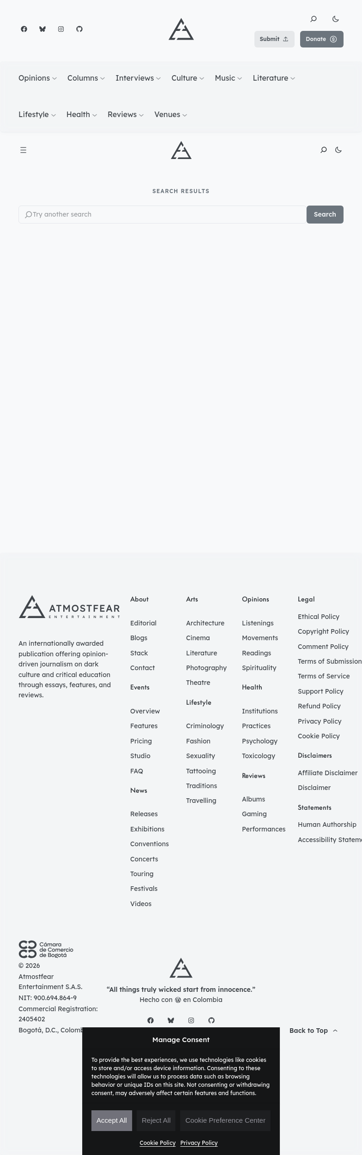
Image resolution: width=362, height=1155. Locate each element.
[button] (313, 19)
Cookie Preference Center (225, 1120)
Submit (275, 39)
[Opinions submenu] (54, 78)
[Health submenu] (94, 115)
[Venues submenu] (184, 115)
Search (325, 214)
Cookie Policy (158, 1142)
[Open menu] (23, 150)
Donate (322, 39)
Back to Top (315, 1031)
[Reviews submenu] (141, 115)
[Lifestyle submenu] (53, 115)
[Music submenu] (239, 78)
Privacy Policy (198, 1142)
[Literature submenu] (293, 78)
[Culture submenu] (202, 78)
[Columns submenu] (102, 78)
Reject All (156, 1120)
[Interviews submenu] (158, 78)
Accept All (112, 1120)
